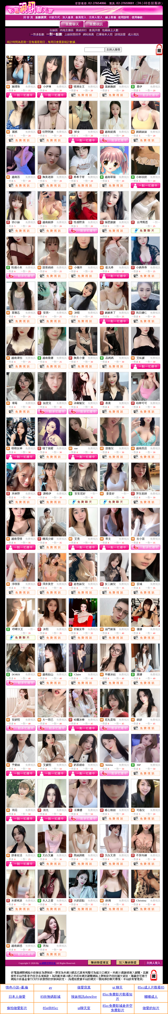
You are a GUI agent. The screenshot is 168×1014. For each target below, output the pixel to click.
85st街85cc (50, 1008)
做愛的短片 (151, 1008)
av (50, 987)
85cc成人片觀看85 (151, 987)
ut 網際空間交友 (47, 963)
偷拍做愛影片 (17, 1008)
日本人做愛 (17, 996)
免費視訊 (30, 86)
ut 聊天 (117, 987)
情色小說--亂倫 (17, 987)
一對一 (156, 222)
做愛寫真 (84, 987)
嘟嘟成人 (151, 996)
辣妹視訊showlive (84, 996)
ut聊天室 (84, 1008)
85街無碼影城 (50, 996)
